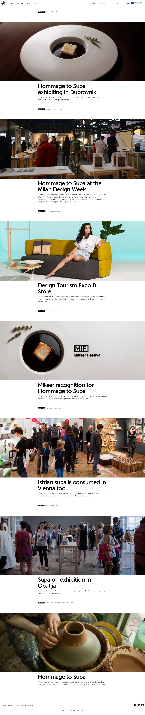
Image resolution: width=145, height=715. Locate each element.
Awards (48, 311)
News (54, 12)
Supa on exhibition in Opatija (64, 582)
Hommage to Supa (61, 677)
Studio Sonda (14, 3)
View (71, 602)
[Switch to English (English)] (80, 710)
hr (95, 3)
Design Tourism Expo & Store (67, 288)
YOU (21, 3)
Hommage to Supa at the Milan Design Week (69, 186)
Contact (28, 3)
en (92, 3)
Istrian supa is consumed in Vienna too (72, 485)
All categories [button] (123, 3)
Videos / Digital (65, 602)
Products (58, 12)
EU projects (37, 3)
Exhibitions (48, 12)
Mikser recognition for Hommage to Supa (66, 388)
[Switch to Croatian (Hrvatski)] (68, 710)
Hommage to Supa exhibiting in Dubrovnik (67, 89)
